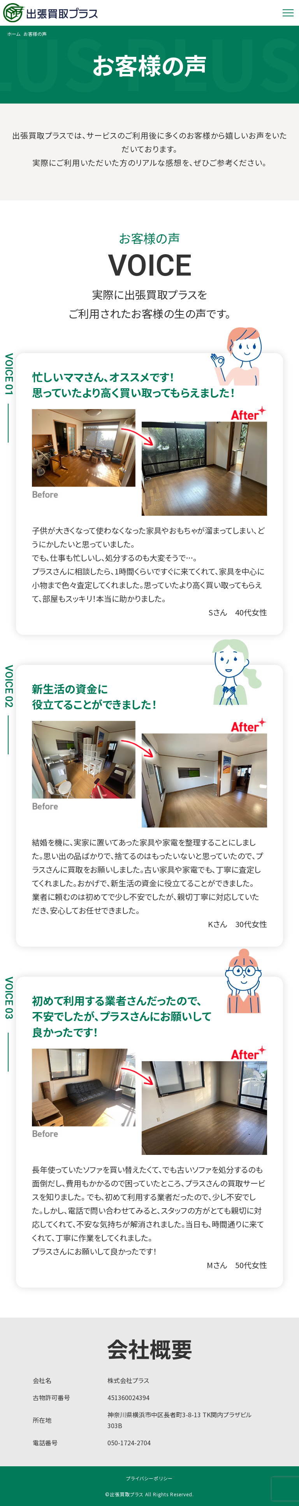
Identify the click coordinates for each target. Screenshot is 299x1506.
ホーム (13, 33)
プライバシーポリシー (149, 1478)
